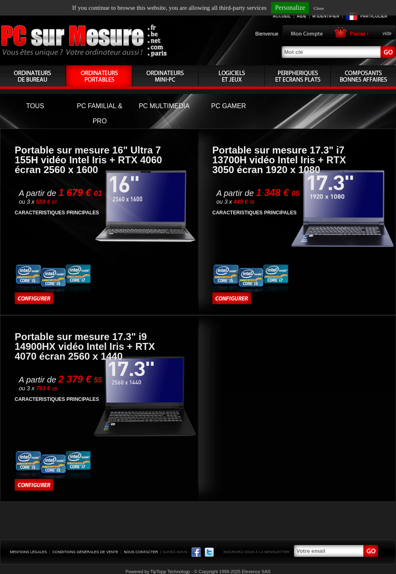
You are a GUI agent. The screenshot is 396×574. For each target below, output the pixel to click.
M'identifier (325, 16)
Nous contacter (141, 552)
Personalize (290, 7)
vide (387, 33)
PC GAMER (228, 105)
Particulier (373, 16)
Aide (302, 16)
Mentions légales (28, 552)
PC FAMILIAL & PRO (99, 113)
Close (319, 8)
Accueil (282, 16)
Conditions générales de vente (85, 552)
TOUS (35, 105)
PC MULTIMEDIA (164, 105)
